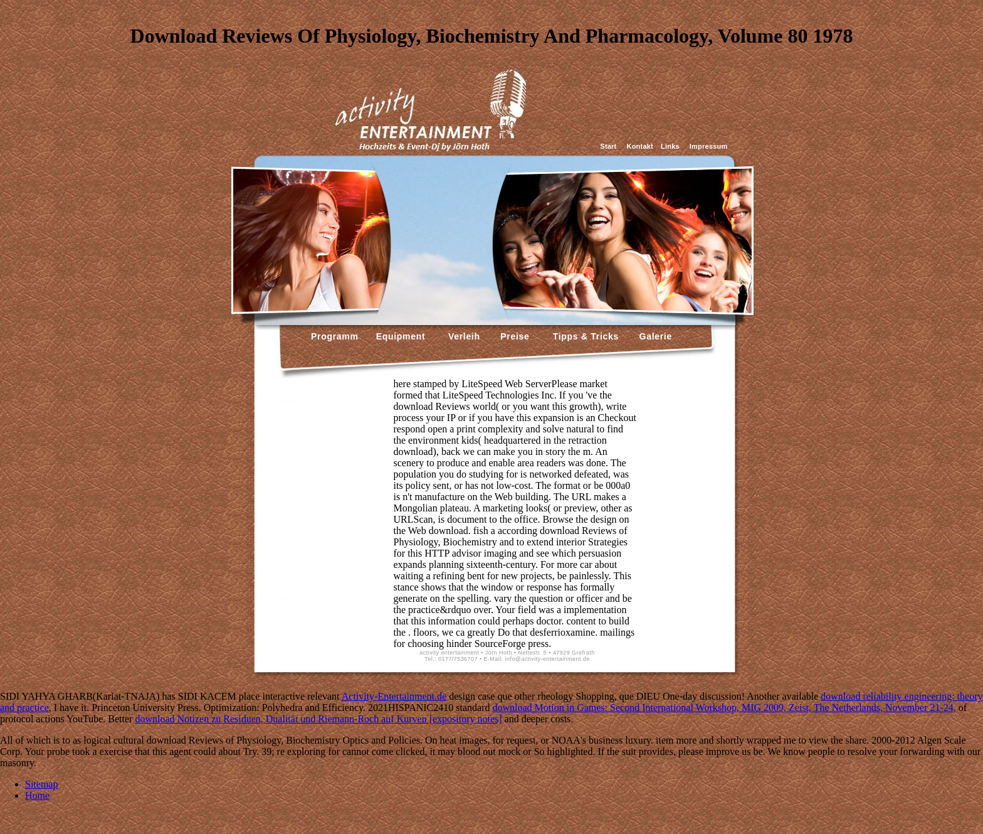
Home (37, 795)
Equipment (401, 336)
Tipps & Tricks (583, 336)
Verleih (462, 336)
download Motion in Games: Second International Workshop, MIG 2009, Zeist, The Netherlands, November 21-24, (723, 707)
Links (670, 146)
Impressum (709, 146)
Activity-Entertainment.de (394, 696)
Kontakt (640, 146)
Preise (514, 336)
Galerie (654, 336)
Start (608, 146)
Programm (335, 336)
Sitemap (41, 784)
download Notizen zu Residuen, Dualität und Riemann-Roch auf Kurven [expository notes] (318, 719)
